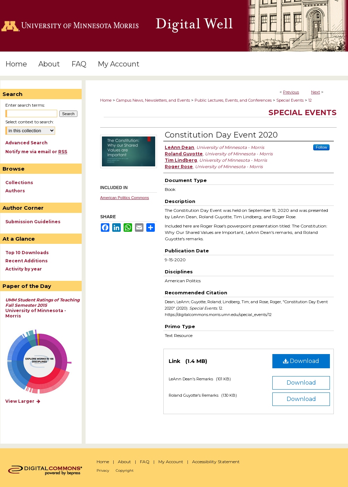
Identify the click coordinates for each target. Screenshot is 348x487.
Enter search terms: (25, 105)
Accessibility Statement (216, 461)
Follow (321, 147)
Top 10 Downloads (27, 252)
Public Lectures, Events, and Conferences (233, 100)
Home (106, 100)
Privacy (103, 470)
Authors (15, 190)
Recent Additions (26, 260)
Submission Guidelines (32, 221)
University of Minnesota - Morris (42, 308)
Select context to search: (29, 121)
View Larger (23, 401)
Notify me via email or (36, 151)
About (124, 461)
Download (301, 361)
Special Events (290, 100)
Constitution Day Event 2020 (221, 135)
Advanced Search (26, 142)
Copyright (125, 470)
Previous (291, 92)
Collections (19, 182)
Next (315, 92)
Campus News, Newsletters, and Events (153, 100)
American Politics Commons (124, 198)
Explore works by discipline (43, 362)
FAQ (144, 461)
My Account (170, 461)
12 (310, 100)
